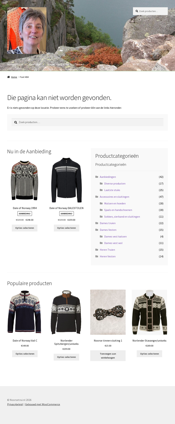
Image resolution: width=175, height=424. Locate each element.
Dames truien (108, 223)
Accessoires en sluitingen (114, 196)
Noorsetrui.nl (15, 64)
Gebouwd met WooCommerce (42, 404)
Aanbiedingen (108, 176)
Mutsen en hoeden (115, 203)
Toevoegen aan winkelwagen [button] (108, 355)
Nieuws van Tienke (58, 64)
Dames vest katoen (115, 236)
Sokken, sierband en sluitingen (122, 216)
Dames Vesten (108, 229)
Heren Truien (107, 249)
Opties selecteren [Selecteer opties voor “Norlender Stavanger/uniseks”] (149, 353)
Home (14, 77)
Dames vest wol (113, 243)
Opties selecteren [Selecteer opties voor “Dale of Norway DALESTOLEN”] (66, 227)
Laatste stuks (112, 190)
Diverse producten (114, 183)
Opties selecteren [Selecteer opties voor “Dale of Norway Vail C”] (25, 353)
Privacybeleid (15, 404)
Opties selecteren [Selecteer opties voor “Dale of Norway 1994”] (24, 227)
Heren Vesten (108, 256)
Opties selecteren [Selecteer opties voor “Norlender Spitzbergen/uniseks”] (66, 357)
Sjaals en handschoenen (118, 210)
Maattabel (35, 64)
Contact (79, 64)
